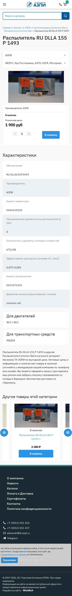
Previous (4, 433)
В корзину (51, 134)
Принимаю (9, 560)
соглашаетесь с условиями (14, 554)
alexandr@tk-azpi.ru (11, 4)
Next (68, 433)
